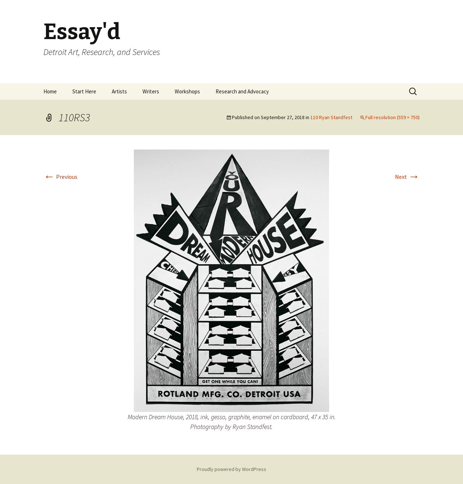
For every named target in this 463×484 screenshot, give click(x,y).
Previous (60, 176)
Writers (151, 91)
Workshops (187, 91)
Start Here (84, 91)
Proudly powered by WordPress (231, 469)
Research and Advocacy (242, 91)
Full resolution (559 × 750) (392, 117)
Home (50, 91)
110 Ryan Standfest (331, 117)
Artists (119, 91)
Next (407, 176)
